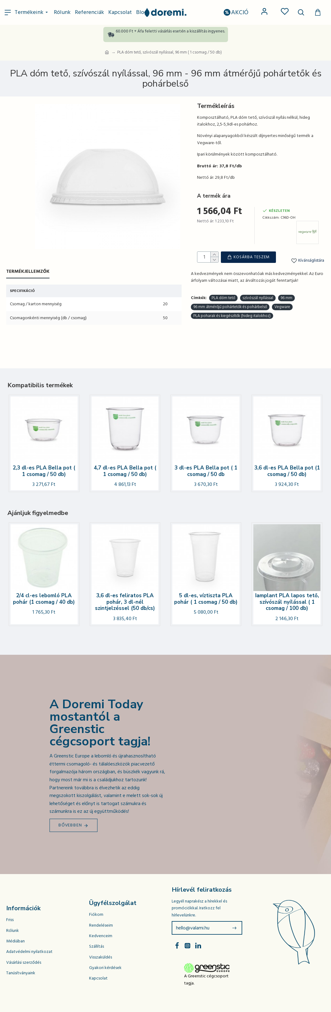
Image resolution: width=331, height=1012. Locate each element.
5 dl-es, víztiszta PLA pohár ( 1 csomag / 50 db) (206, 599)
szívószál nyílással (258, 277)
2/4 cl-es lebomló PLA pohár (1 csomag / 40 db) (44, 599)
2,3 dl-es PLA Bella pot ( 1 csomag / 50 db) (44, 471)
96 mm (286, 277)
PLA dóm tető (223, 277)
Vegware (282, 286)
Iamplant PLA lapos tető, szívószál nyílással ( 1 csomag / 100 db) (287, 602)
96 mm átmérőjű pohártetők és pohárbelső (230, 286)
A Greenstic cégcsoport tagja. (206, 979)
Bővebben (70, 825)
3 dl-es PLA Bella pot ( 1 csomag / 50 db (205, 471)
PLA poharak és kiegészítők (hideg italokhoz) (232, 295)
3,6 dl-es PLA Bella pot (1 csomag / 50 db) (287, 471)
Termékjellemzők (27, 272)
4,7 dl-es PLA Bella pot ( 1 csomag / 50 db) (125, 471)
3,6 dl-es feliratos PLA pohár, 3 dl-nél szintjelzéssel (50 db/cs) (125, 602)
